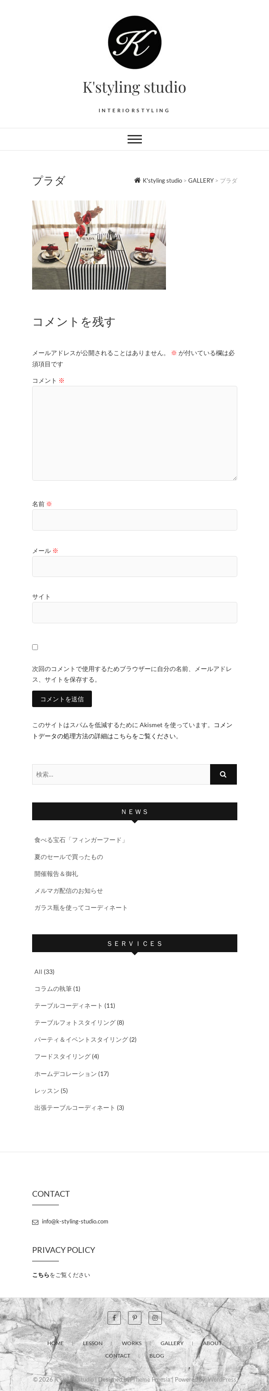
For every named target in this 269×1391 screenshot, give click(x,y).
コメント (48, 380)
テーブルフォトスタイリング (75, 1022)
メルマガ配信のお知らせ (68, 890)
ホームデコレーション (65, 1073)
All (38, 971)
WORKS (131, 1343)
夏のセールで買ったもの (68, 856)
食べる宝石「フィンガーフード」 (81, 839)
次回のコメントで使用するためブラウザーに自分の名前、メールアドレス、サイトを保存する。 (132, 674)
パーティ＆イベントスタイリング (81, 1039)
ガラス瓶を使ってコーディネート (81, 907)
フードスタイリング (62, 1056)
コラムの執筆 (53, 988)
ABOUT (212, 1343)
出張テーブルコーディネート (75, 1107)
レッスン (46, 1090)
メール (45, 550)
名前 (42, 503)
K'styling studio (134, 86)
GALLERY (172, 1343)
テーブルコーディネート (68, 1005)
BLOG (156, 1355)
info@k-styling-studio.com (70, 1221)
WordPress (222, 1379)
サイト (41, 596)
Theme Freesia (151, 1379)
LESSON (93, 1343)
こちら (41, 1274)
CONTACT (117, 1355)
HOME (55, 1343)
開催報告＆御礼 (56, 873)
